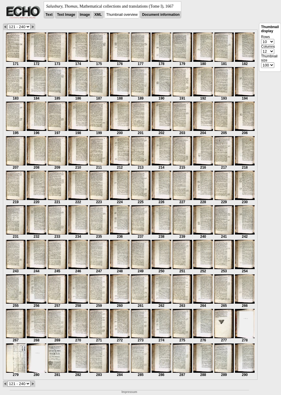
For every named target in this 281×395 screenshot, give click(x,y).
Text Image (66, 15)
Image (85, 15)
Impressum (129, 392)
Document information (161, 15)
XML (98, 15)
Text (49, 15)
